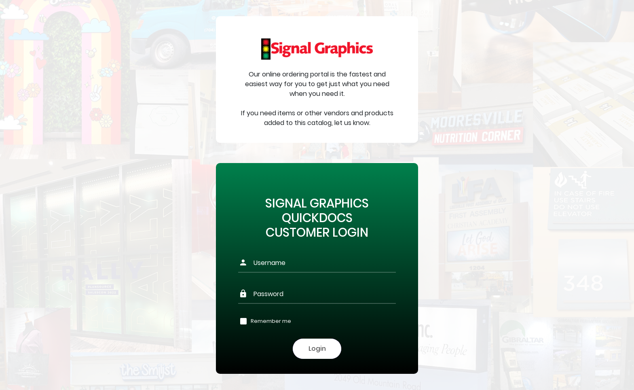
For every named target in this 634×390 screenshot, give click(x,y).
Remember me (271, 321)
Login (317, 348)
